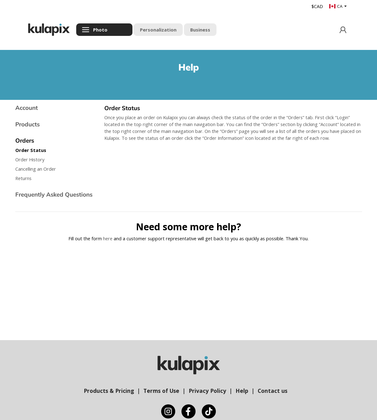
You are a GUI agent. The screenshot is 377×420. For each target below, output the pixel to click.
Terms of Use (161, 390)
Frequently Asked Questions (53, 194)
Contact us (272, 390)
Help (242, 390)
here (107, 238)
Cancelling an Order (35, 169)
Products (27, 124)
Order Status (30, 150)
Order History (29, 159)
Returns (23, 178)
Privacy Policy (207, 390)
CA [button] (336, 6)
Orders (24, 140)
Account (26, 107)
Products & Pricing (109, 390)
